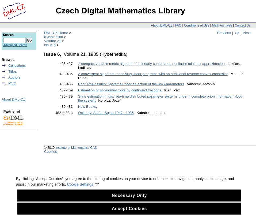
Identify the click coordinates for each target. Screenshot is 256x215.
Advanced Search (15, 45)
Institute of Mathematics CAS (76, 148)
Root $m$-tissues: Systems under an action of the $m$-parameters (131, 84)
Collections (17, 66)
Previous (224, 33)
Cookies (50, 152)
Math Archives (222, 25)
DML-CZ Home (56, 33)
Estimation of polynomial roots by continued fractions (119, 90)
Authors (14, 77)
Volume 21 (52, 41)
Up (237, 33)
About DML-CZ (161, 25)
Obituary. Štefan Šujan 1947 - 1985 (106, 113)
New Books (87, 107)
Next (247, 33)
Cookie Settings (83, 188)
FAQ (178, 25)
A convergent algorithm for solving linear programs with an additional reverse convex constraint (153, 74)
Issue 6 (50, 45)
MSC (12, 83)
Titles (12, 71)
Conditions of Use (196, 25)
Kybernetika (53, 37)
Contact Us (243, 25)
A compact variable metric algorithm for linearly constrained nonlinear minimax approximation (151, 64)
